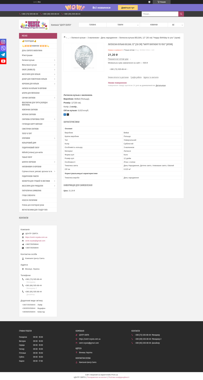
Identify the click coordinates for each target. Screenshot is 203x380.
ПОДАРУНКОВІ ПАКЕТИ (30, 176)
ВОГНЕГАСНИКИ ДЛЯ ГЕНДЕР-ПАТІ (35, 210)
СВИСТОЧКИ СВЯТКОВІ (30, 129)
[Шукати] (181, 14)
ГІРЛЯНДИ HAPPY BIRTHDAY (32, 124)
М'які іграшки (27, 55)
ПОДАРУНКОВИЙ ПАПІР (30, 148)
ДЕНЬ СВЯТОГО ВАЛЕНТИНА (32, 51)
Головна (92, 25)
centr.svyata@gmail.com (35, 241)
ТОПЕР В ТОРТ (27, 133)
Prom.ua (115, 375)
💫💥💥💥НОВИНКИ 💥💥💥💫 (35, 46)
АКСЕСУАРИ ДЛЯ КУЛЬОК (31, 74)
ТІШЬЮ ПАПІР (27, 157)
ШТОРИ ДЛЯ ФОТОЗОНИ (30, 93)
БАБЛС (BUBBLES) (28, 70)
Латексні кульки (78, 38)
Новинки (154, 25)
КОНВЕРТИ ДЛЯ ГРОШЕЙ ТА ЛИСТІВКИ (36, 181)
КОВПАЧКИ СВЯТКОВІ (30, 110)
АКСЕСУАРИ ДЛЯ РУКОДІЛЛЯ (32, 186)
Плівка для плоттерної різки (33, 205)
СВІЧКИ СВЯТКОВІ (28, 98)
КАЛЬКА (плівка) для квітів (32, 152)
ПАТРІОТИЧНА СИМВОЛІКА (31, 191)
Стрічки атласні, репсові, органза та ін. (37, 171)
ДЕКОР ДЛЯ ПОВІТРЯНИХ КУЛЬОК (34, 79)
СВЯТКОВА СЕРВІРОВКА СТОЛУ (33, 119)
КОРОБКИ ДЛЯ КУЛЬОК (30, 84)
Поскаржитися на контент (97, 377)
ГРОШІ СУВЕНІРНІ (28, 195)
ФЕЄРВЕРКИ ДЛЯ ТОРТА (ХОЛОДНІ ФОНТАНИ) (35, 104)
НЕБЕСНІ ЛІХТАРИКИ (29, 200)
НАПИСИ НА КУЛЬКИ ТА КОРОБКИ (34, 88)
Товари (120, 25)
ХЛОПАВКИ (26, 138)
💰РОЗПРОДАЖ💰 (29, 41)
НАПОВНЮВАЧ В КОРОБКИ (31, 167)
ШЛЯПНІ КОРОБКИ (29, 162)
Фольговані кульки (29, 65)
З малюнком (93, 38)
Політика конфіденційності (118, 377)
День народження (109, 38)
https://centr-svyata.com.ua (36, 237)
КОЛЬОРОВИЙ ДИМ (29, 143)
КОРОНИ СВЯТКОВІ (29, 114)
